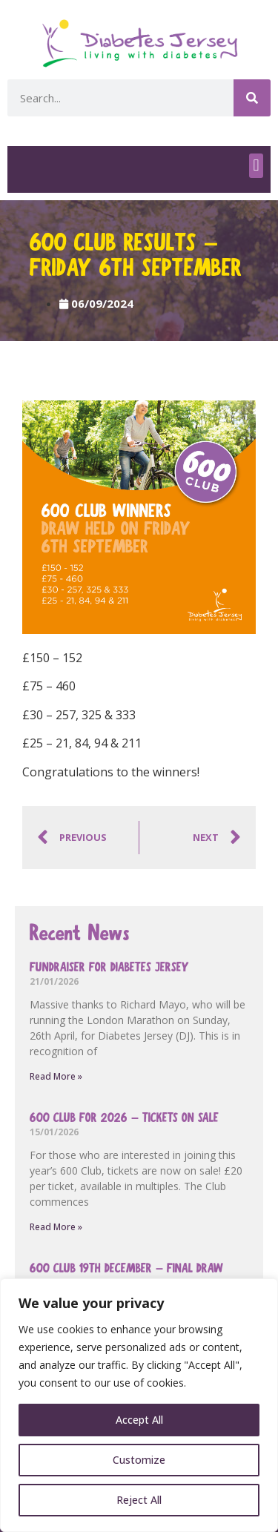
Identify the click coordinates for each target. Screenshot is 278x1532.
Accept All (139, 1420)
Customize (139, 1460)
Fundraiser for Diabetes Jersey (109, 967)
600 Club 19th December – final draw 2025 (126, 1276)
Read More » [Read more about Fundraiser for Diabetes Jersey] (56, 1076)
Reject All (139, 1500)
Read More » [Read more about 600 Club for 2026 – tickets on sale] (56, 1227)
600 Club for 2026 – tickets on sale (124, 1117)
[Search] (252, 97)
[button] (256, 165)
